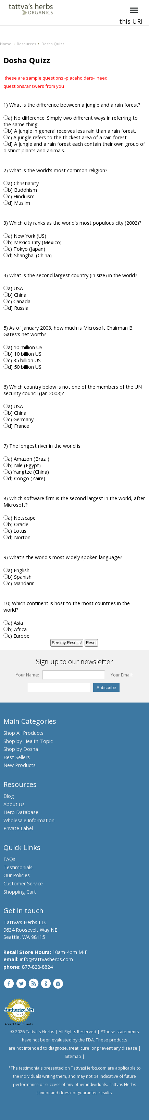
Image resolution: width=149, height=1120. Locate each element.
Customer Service (23, 883)
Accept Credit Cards (19, 1024)
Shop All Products (23, 733)
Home (5, 43)
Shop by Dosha (20, 749)
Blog (8, 796)
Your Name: (27, 675)
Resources (26, 43)
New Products (19, 765)
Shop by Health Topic (28, 741)
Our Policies (16, 875)
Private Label (18, 828)
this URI (130, 21)
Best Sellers (16, 757)
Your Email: (122, 675)
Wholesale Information (28, 820)
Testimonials (18, 867)
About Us (14, 804)
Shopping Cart (19, 891)
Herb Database (20, 812)
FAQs (9, 859)
